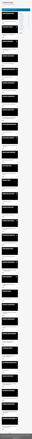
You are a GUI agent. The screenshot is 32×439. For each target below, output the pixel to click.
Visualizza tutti (4, 10)
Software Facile (7, 2)
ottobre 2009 (21, 28)
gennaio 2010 (21, 25)
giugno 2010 (21, 23)
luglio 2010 (21, 22)
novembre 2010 (22, 16)
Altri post (9, 433)
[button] (16, 23)
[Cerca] (29, 3)
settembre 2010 (22, 19)
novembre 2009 (22, 26)
